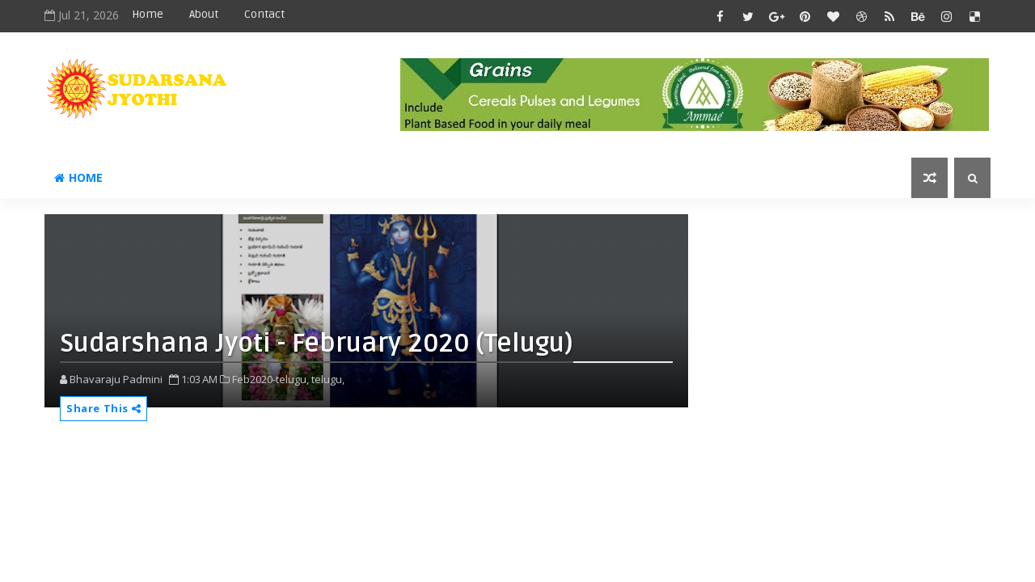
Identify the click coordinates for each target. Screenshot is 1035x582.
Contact (264, 14)
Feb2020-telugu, (270, 379)
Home (147, 14)
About (203, 14)
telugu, (327, 379)
